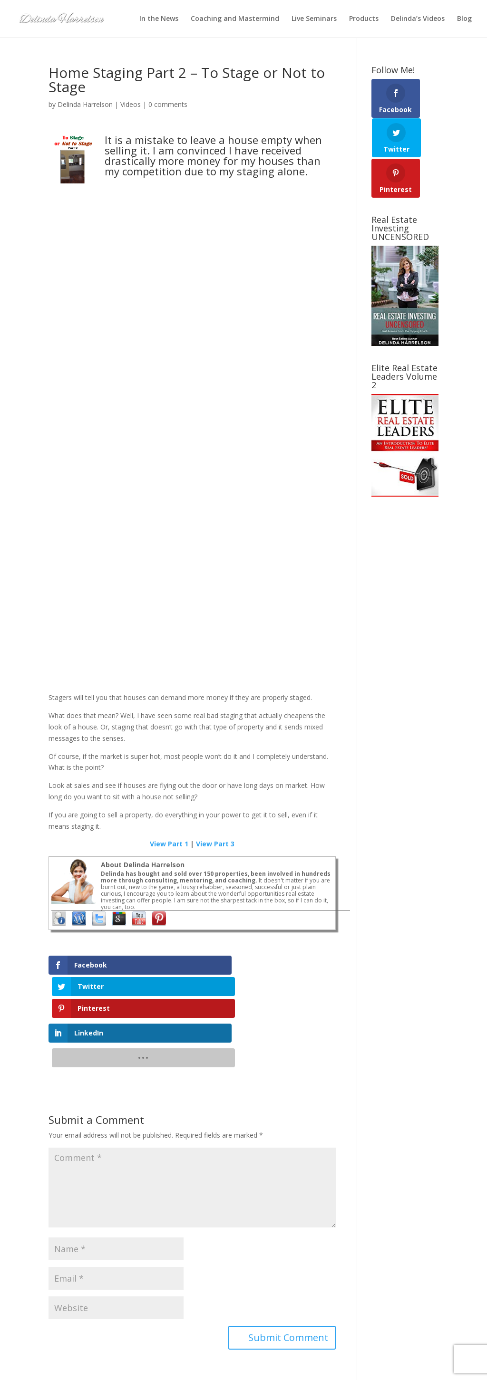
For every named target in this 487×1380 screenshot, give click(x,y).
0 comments (167, 104)
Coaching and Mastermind (235, 19)
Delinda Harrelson (85, 104)
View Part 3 (215, 843)
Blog (464, 19)
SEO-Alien (190, 1366)
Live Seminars (314, 19)
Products (364, 19)
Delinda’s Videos (418, 19)
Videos (130, 104)
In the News (158, 19)
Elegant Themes (122, 1366)
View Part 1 (169, 843)
